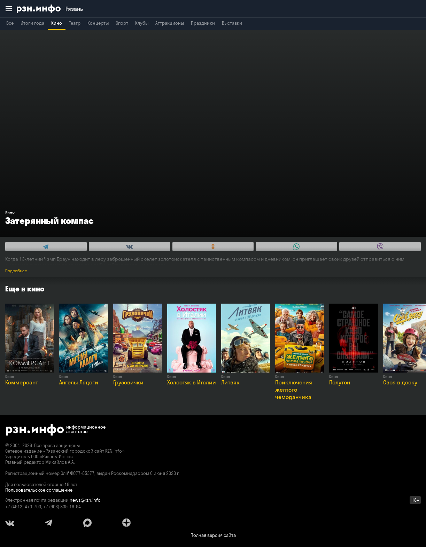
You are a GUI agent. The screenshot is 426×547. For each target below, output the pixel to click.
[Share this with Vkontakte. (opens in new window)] (129, 246)
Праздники (203, 23)
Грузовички (128, 382)
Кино (56, 23)
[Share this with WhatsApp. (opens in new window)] (296, 246)
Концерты (98, 23)
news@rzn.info (85, 500)
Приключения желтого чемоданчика (293, 389)
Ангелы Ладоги (78, 382)
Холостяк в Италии (191, 382)
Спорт (122, 23)
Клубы (141, 23)
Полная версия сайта (213, 535)
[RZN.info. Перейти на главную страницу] (50, 9)
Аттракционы (169, 23)
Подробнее (16, 270)
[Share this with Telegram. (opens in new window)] (46, 246)
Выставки (232, 23)
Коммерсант (21, 382)
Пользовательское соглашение (38, 490)
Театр (74, 23)
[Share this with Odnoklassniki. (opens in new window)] (213, 246)
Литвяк (230, 382)
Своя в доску (400, 382)
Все (10, 23)
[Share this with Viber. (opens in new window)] (380, 246)
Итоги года (32, 23)
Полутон (339, 382)
